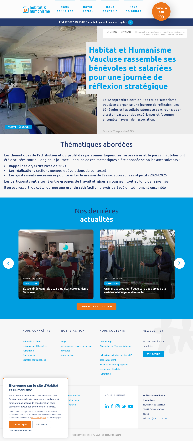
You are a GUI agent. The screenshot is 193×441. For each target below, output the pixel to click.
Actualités (126, 32)
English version (68, 404)
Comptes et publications (34, 360)
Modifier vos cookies (82, 435)
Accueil (113, 32)
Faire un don (161, 10)
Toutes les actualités (96, 306)
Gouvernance (29, 355)
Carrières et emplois (70, 395)
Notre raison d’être (32, 341)
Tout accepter (20, 424)
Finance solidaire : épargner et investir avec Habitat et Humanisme (114, 369)
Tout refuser (41, 424)
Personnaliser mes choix (21, 430)
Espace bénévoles (70, 400)
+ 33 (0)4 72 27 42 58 (157, 418)
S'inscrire (153, 354)
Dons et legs (106, 341)
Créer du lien (67, 355)
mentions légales (38, 417)
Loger (64, 341)
